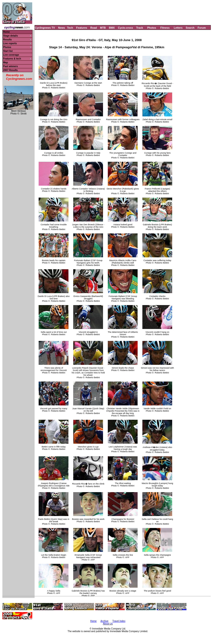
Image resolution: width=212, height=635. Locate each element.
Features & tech (12, 58)
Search (190, 27)
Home (6, 32)
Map (5, 62)
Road (93, 27)
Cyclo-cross (125, 27)
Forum (202, 27)
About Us (108, 623)
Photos (151, 27)
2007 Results (10, 70)
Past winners (10, 66)
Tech (70, 27)
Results (7, 39)
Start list (8, 51)
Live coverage (11, 55)
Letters (178, 27)
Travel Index (118, 621)
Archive (104, 621)
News (61, 27)
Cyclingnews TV (45, 27)
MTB (103, 27)
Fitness (165, 27)
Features (81, 27)
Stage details (10, 35)
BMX (112, 27)
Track (139, 27)
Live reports (10, 43)
